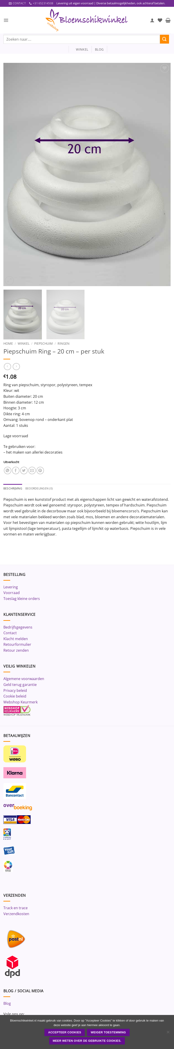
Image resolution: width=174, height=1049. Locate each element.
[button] (6, 20)
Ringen (64, 343)
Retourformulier (17, 644)
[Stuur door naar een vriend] (32, 470)
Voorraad (11, 593)
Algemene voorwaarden (23, 679)
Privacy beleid (15, 690)
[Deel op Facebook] (15, 470)
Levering (10, 587)
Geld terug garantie (20, 685)
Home (8, 343)
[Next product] (7, 366)
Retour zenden (16, 650)
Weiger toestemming (108, 1032)
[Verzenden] (164, 39)
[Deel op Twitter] (24, 470)
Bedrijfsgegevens (17, 627)
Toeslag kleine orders (21, 599)
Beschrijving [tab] (13, 489)
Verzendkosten (16, 914)
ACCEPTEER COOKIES (64, 1032)
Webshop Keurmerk (20, 702)
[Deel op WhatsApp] (7, 470)
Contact (10, 633)
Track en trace (15, 908)
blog (99, 49)
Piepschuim (43, 343)
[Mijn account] (152, 20)
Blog (7, 1003)
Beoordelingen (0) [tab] (41, 489)
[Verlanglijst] (160, 20)
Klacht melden (15, 639)
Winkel (23, 343)
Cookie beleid (14, 696)
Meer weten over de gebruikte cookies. (87, 1040)
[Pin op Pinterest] (40, 470)
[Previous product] (16, 366)
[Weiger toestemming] (168, 1033)
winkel (80, 49)
